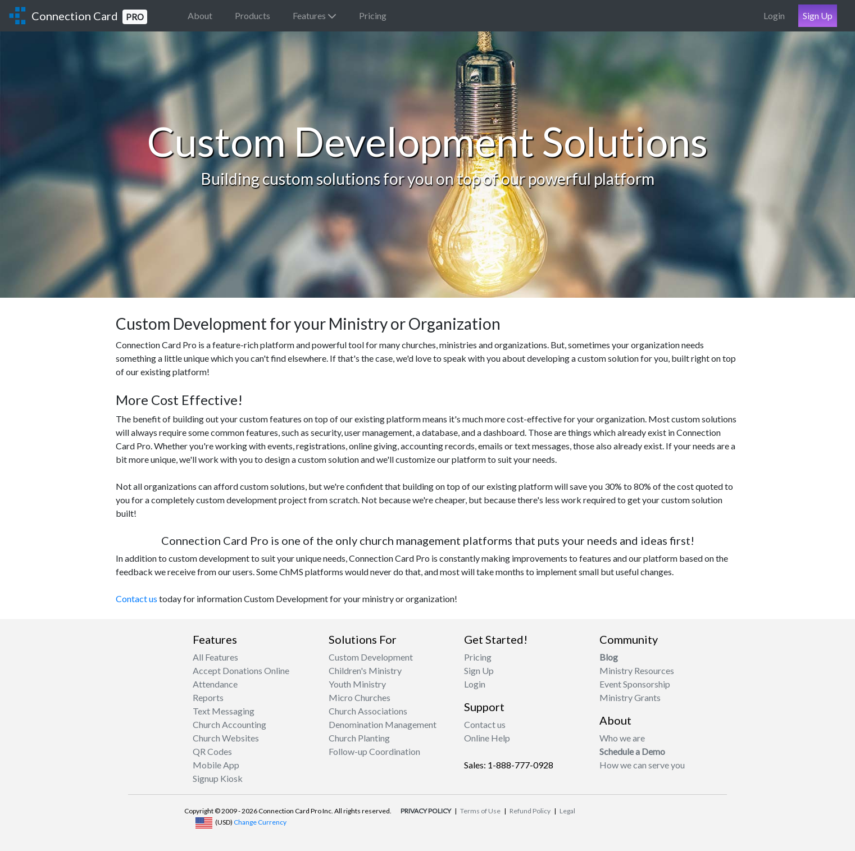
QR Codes (212, 751)
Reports (208, 697)
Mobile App (216, 764)
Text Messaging (223, 711)
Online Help (487, 737)
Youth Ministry (357, 684)
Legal (567, 811)
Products (252, 15)
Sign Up (818, 15)
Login (774, 15)
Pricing (372, 15)
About (200, 15)
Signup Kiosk (218, 778)
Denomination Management (382, 724)
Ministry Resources (636, 670)
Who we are (622, 737)
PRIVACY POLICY (426, 811)
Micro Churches (359, 697)
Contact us (136, 598)
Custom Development (371, 657)
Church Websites (226, 737)
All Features (215, 657)
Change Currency (260, 822)
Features (314, 15)
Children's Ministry (365, 670)
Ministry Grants (630, 697)
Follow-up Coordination (374, 751)
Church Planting (359, 737)
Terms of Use (480, 811)
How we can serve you (642, 764)
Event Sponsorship (634, 684)
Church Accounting (229, 724)
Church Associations (368, 711)
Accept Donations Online (241, 670)
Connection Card (89, 16)
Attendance (215, 684)
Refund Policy (530, 811)
